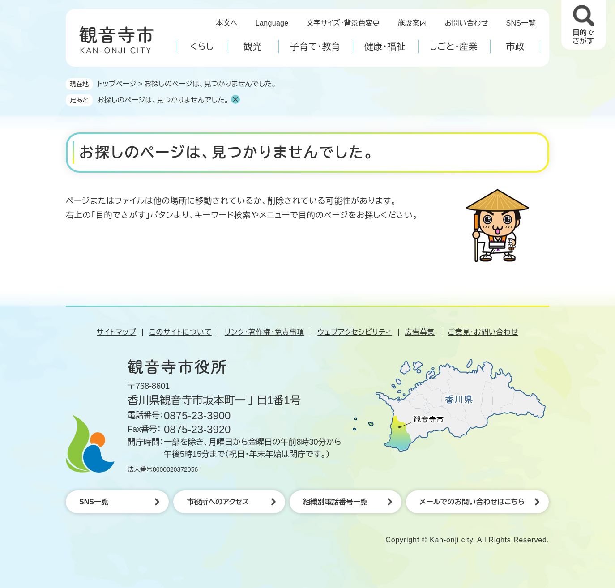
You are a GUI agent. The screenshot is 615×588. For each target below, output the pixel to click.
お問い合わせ (466, 23)
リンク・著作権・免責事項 (264, 332)
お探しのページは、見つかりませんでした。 (163, 100)
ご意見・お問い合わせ (483, 332)
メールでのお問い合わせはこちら (472, 502)
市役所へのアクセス (218, 502)
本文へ (227, 23)
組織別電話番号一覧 (335, 502)
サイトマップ (116, 332)
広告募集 (420, 332)
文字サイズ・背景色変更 (343, 23)
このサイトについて (180, 332)
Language (272, 23)
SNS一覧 (521, 23)
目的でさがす (583, 37)
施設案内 (412, 23)
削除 (235, 99)
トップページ (116, 84)
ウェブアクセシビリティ (354, 332)
